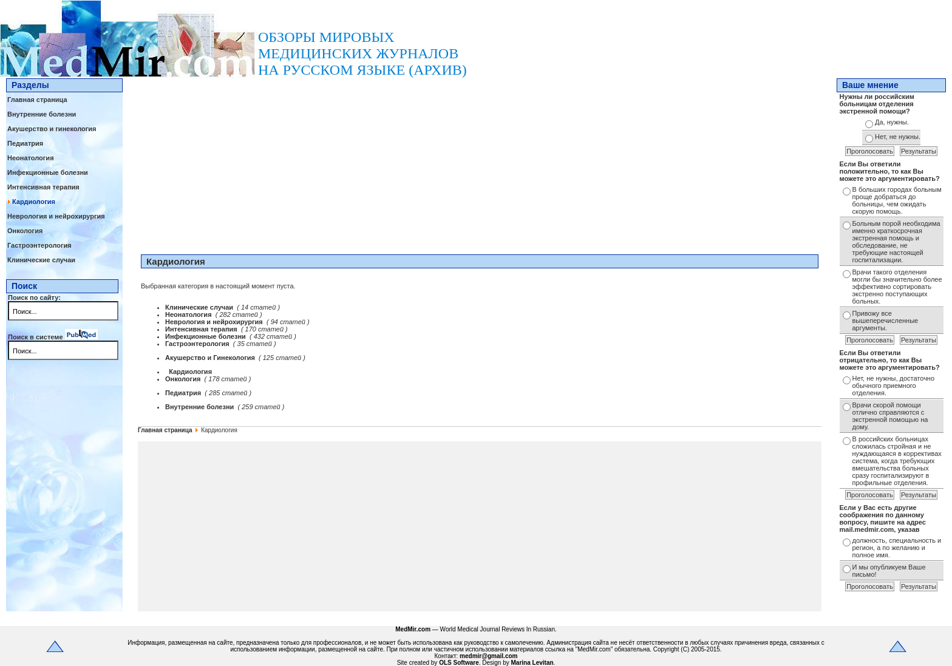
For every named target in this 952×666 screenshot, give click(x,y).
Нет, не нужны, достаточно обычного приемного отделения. (893, 385)
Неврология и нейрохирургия (56, 216)
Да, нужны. (892, 122)
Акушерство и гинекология (52, 128)
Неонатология (30, 157)
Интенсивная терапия (43, 187)
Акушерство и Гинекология (211, 357)
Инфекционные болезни (47, 172)
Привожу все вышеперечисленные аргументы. (885, 320)
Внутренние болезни (41, 114)
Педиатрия (25, 143)
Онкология (24, 230)
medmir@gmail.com (488, 656)
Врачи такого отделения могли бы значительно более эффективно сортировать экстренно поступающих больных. (897, 286)
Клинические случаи (41, 259)
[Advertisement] (479, 163)
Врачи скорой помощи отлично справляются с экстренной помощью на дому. (890, 415)
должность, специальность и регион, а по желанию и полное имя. (897, 548)
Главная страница (37, 99)
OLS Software (459, 662)
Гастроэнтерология (39, 245)
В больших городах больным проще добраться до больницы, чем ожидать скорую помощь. (897, 200)
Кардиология (33, 201)
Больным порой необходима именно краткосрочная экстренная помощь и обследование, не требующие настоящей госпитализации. (896, 241)
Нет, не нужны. (897, 136)
